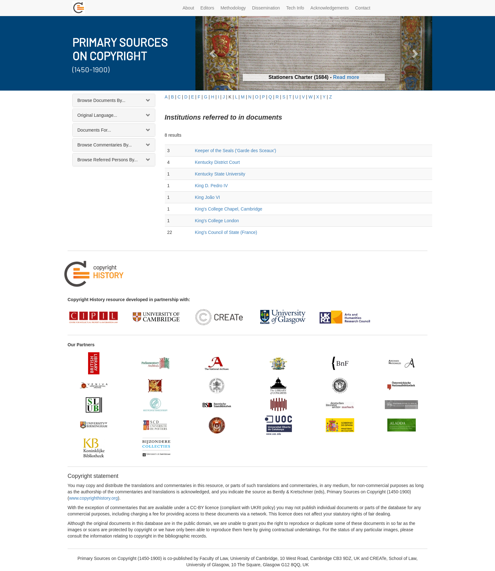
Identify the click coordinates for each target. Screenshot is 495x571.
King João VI (207, 197)
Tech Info (295, 7)
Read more (346, 77)
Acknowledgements (329, 7)
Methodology (233, 7)
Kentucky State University (220, 173)
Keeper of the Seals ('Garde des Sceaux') (235, 150)
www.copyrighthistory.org (93, 498)
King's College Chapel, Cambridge (228, 208)
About (188, 7)
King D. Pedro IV (211, 185)
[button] (213, 53)
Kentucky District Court (217, 162)
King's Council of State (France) (226, 232)
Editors (207, 7)
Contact (362, 7)
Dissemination (266, 7)
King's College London (217, 220)
